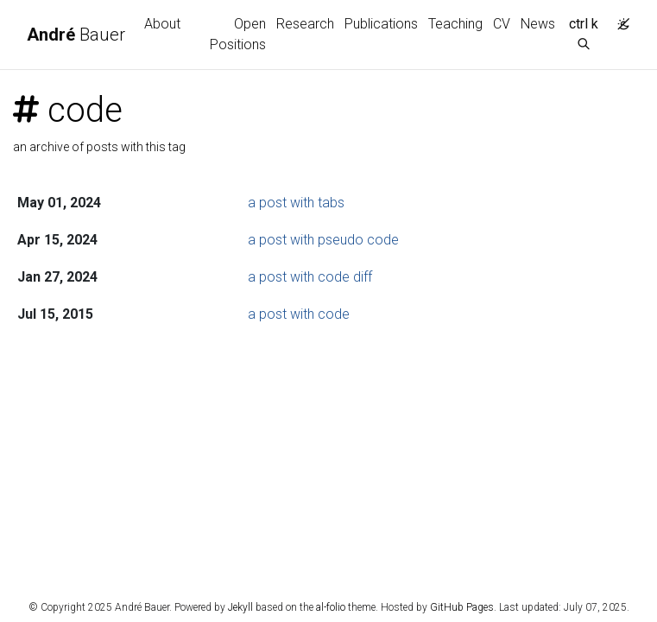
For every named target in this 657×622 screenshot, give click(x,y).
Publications (381, 24)
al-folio (330, 607)
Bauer (76, 34)
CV (501, 24)
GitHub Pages (462, 607)
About (162, 24)
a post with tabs (296, 202)
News (538, 24)
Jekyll (240, 607)
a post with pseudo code (323, 240)
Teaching (455, 24)
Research (305, 24)
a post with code (299, 314)
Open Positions (238, 34)
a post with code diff (310, 277)
